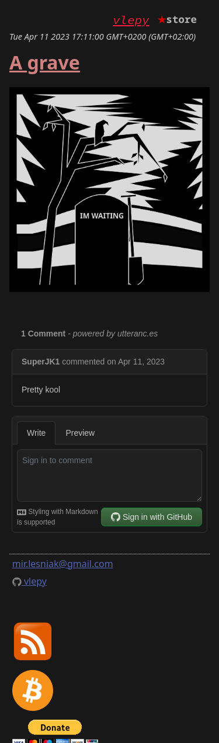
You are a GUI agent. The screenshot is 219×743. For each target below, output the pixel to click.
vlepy (131, 19)
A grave (44, 62)
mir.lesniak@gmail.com (62, 563)
